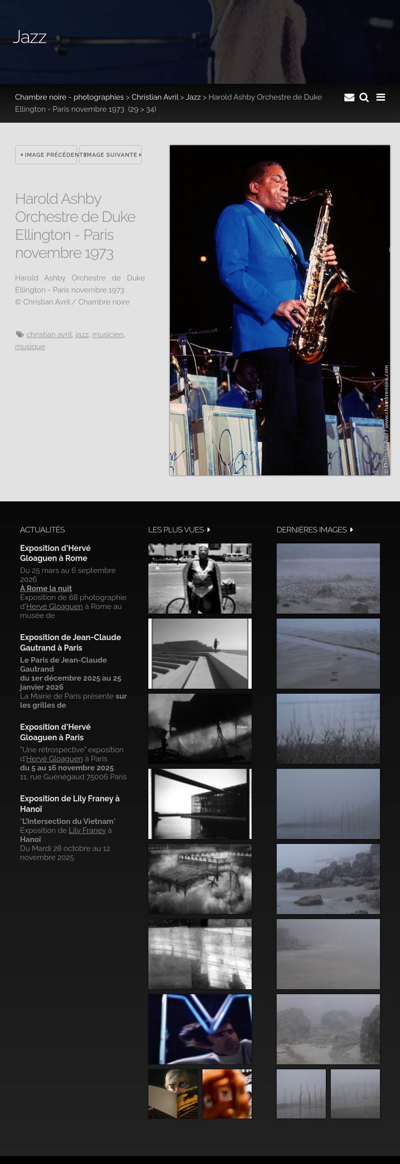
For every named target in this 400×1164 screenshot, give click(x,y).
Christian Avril (155, 97)
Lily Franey (87, 830)
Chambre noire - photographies (69, 97)
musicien (107, 334)
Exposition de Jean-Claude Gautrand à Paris (70, 642)
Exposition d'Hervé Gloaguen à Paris (55, 732)
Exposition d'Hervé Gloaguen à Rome (55, 553)
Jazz (193, 97)
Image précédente (49, 155)
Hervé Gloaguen (54, 606)
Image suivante (113, 155)
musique (30, 346)
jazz (82, 334)
